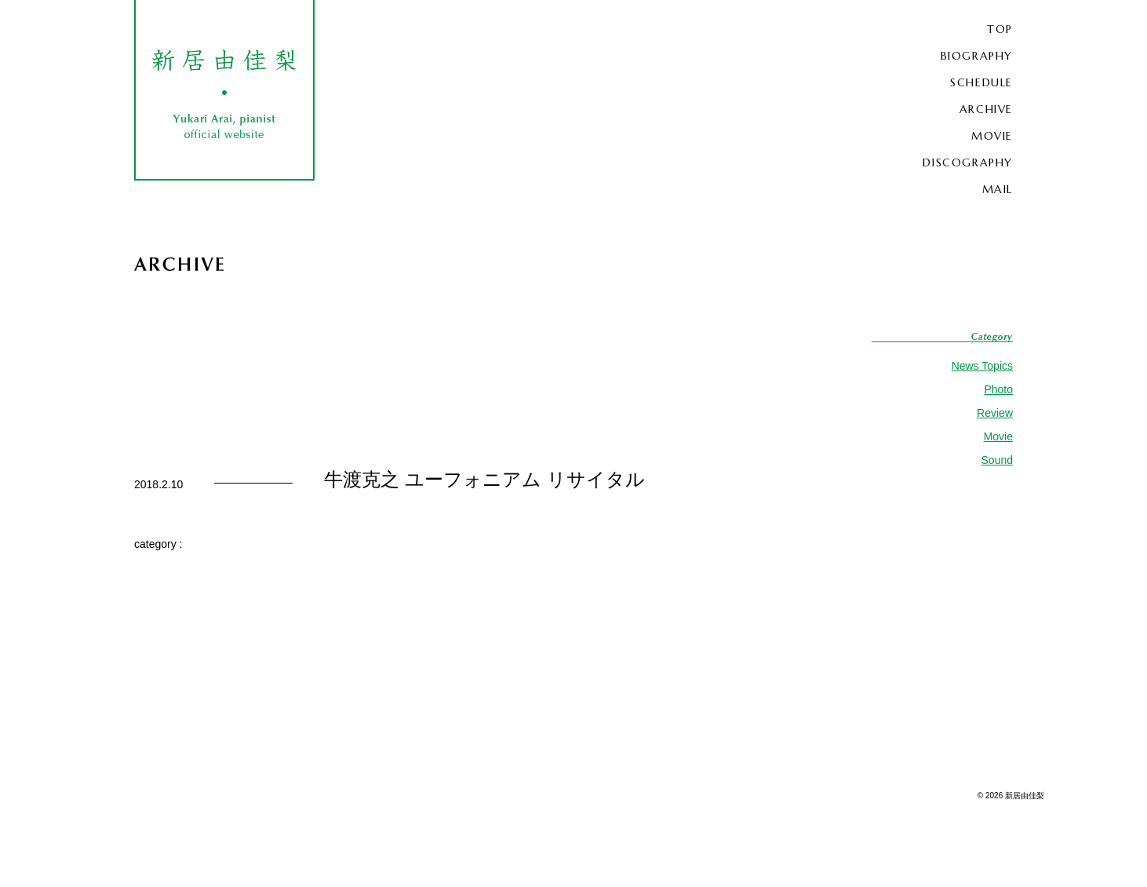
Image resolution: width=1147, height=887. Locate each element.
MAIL (997, 189)
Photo (998, 389)
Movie (998, 436)
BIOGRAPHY (977, 56)
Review (995, 413)
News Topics (982, 366)
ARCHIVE (986, 109)
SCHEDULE (981, 82)
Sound (997, 460)
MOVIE (992, 136)
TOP (1000, 29)
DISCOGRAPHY (968, 162)
